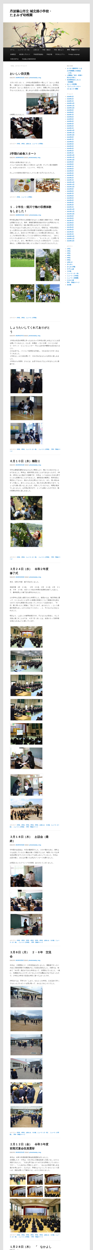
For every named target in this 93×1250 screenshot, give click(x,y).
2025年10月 (70, 108)
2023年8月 (70, 164)
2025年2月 (70, 126)
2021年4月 (70, 227)
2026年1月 (70, 101)
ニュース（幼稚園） (73, 278)
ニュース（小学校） (38, 143)
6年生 (41, 940)
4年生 (32, 825)
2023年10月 (70, 160)
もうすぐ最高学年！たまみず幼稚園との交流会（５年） (74, 71)
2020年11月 (70, 238)
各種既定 (13, 54)
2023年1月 (70, 180)
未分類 (69, 285)
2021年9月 (70, 216)
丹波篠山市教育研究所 (29, 59)
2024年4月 (70, 146)
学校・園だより (59, 50)
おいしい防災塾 (20, 73)
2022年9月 (70, 189)
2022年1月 (70, 207)
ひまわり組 (70, 280)
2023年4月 (70, 173)
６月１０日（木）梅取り (25, 461)
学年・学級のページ (73, 50)
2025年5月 (70, 119)
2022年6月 (70, 196)
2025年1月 (70, 128)
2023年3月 (70, 175)
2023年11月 (70, 157)
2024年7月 (70, 139)
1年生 (18, 143)
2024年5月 (70, 144)
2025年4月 (70, 121)
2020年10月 (70, 241)
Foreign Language (74, 54)
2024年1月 (70, 153)
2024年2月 (70, 150)
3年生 (27, 825)
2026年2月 (70, 99)
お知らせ (36, 50)
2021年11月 (70, 211)
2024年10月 (70, 135)
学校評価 (49, 54)
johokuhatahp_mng (35, 77)
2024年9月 (70, 137)
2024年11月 (70, 132)
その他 (48, 825)
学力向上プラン (60, 54)
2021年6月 (70, 223)
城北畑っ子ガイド (24, 54)
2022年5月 (70, 198)
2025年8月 (70, 112)
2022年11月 (70, 184)
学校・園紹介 (46, 50)
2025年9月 (70, 110)
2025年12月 (70, 103)
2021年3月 (70, 229)
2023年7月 (70, 166)
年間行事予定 (14, 59)
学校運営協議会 (38, 54)
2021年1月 (70, 234)
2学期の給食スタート (23, 153)
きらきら (70, 264)
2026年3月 (70, 96)
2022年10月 (70, 187)
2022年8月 (70, 191)
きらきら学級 (71, 267)
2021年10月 (70, 214)
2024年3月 (70, 148)
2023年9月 (70, 162)
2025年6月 (70, 117)
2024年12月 (70, 130)
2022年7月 (70, 193)
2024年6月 (70, 142)
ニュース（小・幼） (24, 50)
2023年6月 (70, 169)
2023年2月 (70, 178)
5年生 (36, 825)
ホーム (12, 50)
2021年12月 (70, 209)
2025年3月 (70, 123)
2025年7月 (70, 114)
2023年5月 (70, 171)
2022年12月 (70, 182)
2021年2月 (70, 232)
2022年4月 (70, 200)
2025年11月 (70, 105)
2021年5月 (70, 225)
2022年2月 (70, 205)
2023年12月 (70, 155)
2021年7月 (70, 220)
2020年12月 (70, 236)
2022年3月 (70, 202)
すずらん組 (70, 269)
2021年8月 (70, 218)
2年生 (23, 143)
